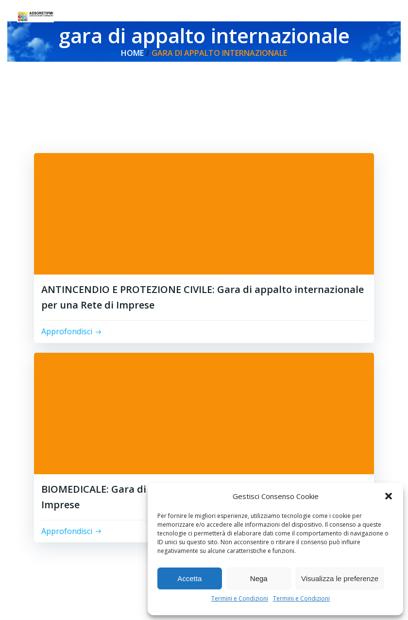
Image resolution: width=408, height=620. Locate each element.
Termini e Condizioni (239, 598)
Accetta (189, 578)
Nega (259, 578)
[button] (388, 496)
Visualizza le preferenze (339, 578)
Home (132, 53)
